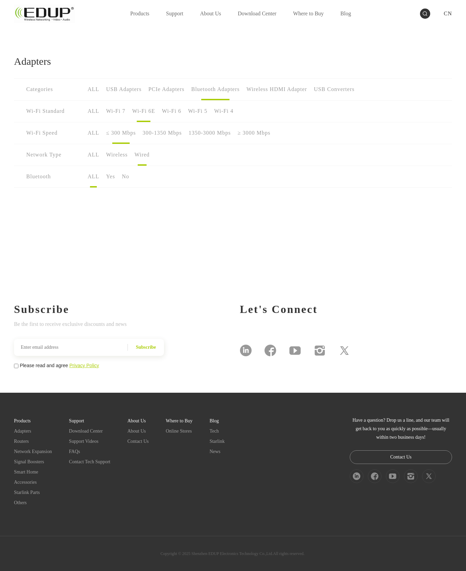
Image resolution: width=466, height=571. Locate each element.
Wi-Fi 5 (198, 111)
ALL (93, 89)
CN (448, 13)
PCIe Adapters (166, 89)
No (125, 176)
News (215, 451)
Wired (141, 154)
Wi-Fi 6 (171, 111)
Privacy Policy (84, 365)
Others (20, 502)
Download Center (86, 431)
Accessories (25, 482)
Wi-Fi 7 (115, 111)
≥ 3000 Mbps (254, 133)
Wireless (116, 154)
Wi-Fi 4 (224, 111)
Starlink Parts (27, 492)
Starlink (217, 441)
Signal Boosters (29, 461)
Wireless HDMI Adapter (276, 89)
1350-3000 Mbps (210, 133)
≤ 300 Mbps (121, 133)
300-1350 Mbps (162, 133)
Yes (110, 176)
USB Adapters (123, 89)
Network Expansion (33, 451)
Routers (21, 441)
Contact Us (138, 441)
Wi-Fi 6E (143, 111)
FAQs (74, 451)
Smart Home (26, 472)
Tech (214, 431)
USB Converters (334, 89)
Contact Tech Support (90, 461)
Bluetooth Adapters (215, 89)
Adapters (22, 431)
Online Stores (179, 431)
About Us (136, 431)
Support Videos (84, 441)
